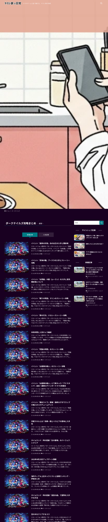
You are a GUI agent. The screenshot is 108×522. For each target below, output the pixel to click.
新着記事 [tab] (30, 235)
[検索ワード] (89, 223)
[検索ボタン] (101, 3)
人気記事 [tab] (46, 235)
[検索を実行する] (101, 223)
